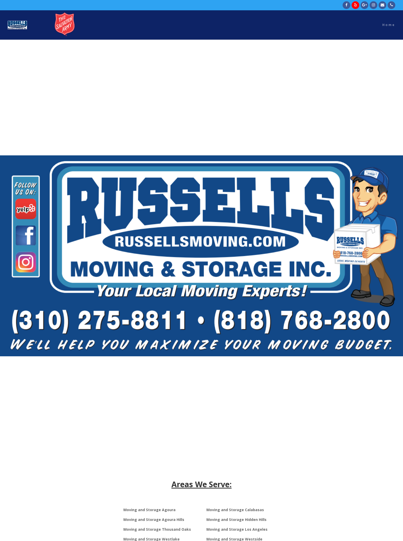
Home (388, 25)
